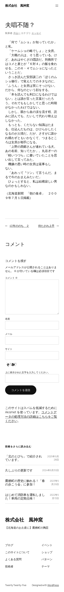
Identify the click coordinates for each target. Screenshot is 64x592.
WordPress (53, 585)
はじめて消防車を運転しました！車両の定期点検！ (25, 496)
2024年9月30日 (50, 470)
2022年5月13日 (54, 496)
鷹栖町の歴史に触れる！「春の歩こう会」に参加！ (25, 482)
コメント (11, 277)
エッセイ (36, 33)
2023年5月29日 (54, 482)
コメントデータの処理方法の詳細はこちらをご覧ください (31, 416)
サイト (8, 349)
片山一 (16, 33)
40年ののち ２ (19, 226)
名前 (7, 318)
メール (8, 334)
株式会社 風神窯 (17, 5)
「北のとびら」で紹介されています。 (23, 458)
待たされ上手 (46, 226)
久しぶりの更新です (19, 470)
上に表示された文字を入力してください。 (27, 372)
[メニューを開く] (57, 6)
